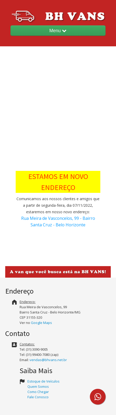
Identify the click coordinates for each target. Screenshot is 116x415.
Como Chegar (38, 391)
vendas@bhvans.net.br (48, 359)
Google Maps (41, 322)
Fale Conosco (38, 397)
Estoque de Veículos (43, 381)
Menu (58, 30)
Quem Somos (38, 386)
